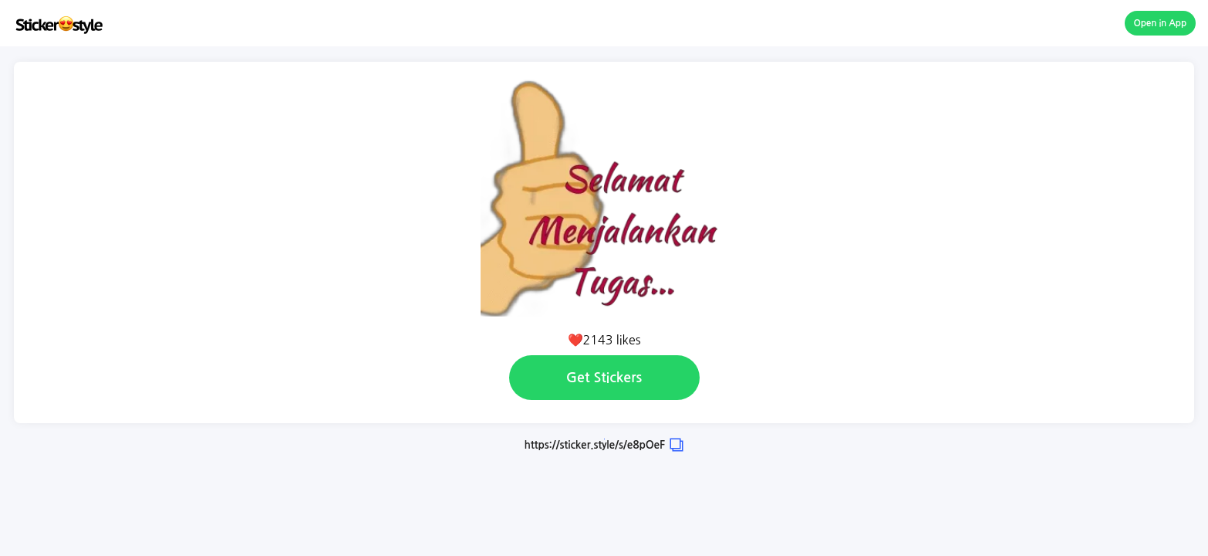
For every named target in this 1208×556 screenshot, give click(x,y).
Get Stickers (604, 378)
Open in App (1160, 23)
